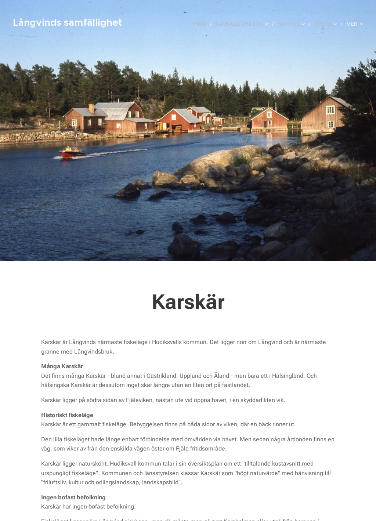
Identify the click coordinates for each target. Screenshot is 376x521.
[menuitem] (203, 24)
